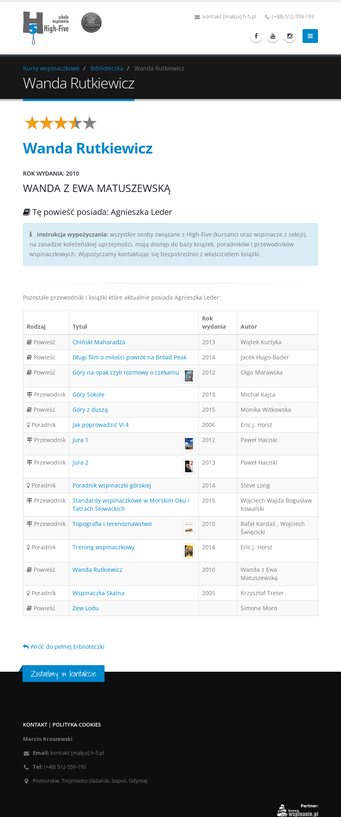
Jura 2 (81, 462)
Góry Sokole (89, 394)
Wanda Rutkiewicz (98, 569)
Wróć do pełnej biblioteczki (64, 646)
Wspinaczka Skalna (99, 593)
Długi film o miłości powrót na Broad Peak (129, 357)
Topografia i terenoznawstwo (112, 524)
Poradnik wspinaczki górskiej (112, 485)
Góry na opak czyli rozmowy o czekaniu (126, 372)
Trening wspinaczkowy (103, 547)
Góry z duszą (90, 409)
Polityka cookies (76, 724)
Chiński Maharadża (99, 342)
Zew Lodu (86, 608)
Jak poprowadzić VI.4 (101, 425)
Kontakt (35, 724)
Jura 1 (81, 440)
